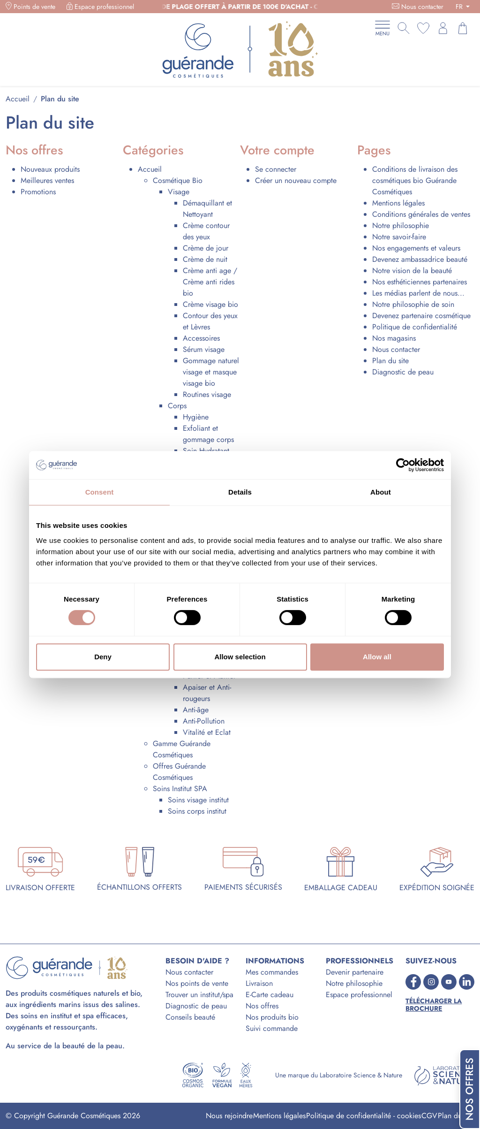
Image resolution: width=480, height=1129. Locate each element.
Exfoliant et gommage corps (208, 434)
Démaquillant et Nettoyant (207, 209)
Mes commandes (272, 972)
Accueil (150, 169)
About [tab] (380, 492)
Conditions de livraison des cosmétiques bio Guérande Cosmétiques (415, 180)
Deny (103, 657)
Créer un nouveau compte (296, 180)
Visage (178, 191)
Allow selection (239, 657)
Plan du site (390, 360)
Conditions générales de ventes (421, 214)
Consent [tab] (99, 492)
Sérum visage (204, 349)
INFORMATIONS (275, 960)
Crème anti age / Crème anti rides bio (210, 281)
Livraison (259, 983)
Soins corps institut (197, 811)
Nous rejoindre (229, 1115)
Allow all (377, 657)
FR (460, 6)
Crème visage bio (210, 304)
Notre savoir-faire (399, 236)
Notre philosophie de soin (413, 304)
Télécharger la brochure (433, 1005)
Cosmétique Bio (177, 180)
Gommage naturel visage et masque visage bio (211, 372)
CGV (429, 1115)
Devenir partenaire (354, 972)
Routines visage (207, 394)
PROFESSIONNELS (359, 960)
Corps (177, 405)
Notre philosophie (400, 225)
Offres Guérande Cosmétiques (179, 772)
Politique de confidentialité (414, 326)
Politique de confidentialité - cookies (363, 1115)
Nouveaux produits (50, 169)
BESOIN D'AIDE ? (197, 960)
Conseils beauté (190, 1017)
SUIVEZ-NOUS (431, 960)
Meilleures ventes (47, 180)
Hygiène (196, 417)
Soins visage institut (198, 799)
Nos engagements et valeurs (416, 248)
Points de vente (34, 6)
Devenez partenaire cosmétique (421, 315)
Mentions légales (398, 203)
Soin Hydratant (206, 450)
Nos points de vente (196, 983)
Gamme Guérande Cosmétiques (181, 749)
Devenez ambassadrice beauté (419, 259)
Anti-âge (196, 709)
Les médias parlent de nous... (418, 293)
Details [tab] (240, 492)
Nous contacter (422, 6)
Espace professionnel (104, 6)
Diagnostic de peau (403, 371)
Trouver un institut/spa (199, 994)
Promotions (38, 191)
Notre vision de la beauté (412, 270)
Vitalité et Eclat (207, 732)
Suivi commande (272, 1028)
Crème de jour (205, 248)
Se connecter (275, 169)
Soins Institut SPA (180, 788)
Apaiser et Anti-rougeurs (207, 693)
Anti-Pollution (204, 721)
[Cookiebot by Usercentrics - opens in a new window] (403, 465)
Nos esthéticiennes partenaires (419, 281)
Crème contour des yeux (206, 231)
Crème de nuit (205, 259)
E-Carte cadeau (269, 994)
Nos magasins (394, 338)
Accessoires (201, 338)
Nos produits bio (272, 1017)
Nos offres (262, 1005)
